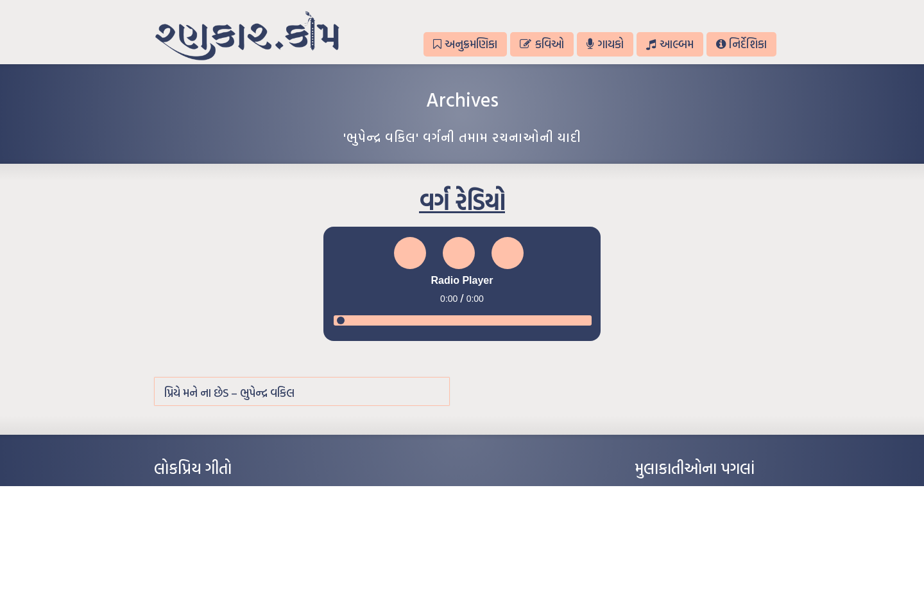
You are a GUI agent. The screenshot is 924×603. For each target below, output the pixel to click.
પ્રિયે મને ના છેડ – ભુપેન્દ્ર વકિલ (229, 392)
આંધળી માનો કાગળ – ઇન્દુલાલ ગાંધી (208, 493)
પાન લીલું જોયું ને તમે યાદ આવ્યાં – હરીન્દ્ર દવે (221, 531)
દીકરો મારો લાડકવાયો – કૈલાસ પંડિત (208, 551)
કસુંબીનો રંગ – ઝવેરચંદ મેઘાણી (200, 570)
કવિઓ (541, 44)
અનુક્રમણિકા (465, 44)
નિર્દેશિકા (741, 44)
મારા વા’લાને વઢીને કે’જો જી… (198, 512)
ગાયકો (605, 44)
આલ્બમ (669, 44)
